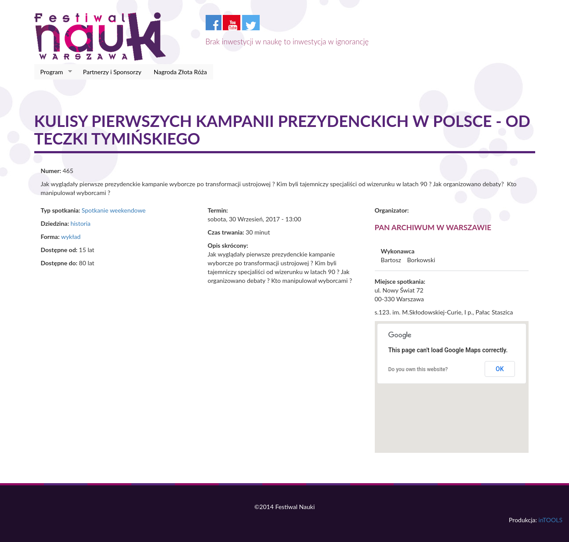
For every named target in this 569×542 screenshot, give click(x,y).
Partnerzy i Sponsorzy (112, 72)
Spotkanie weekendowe (114, 210)
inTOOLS (550, 520)
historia (80, 223)
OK (500, 368)
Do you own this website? (418, 369)
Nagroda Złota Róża (180, 72)
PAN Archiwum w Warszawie (433, 227)
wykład (70, 236)
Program (53, 72)
